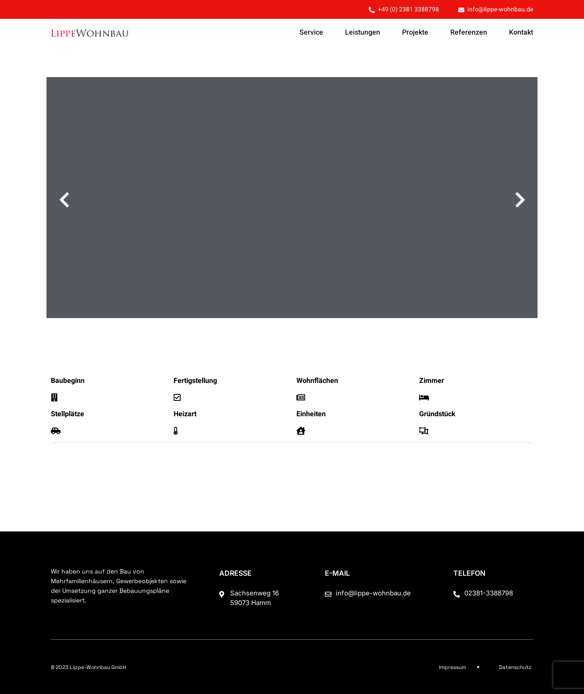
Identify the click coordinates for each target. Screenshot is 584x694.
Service (311, 32)
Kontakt (521, 32)
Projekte (415, 32)
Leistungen (362, 32)
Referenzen (468, 32)
